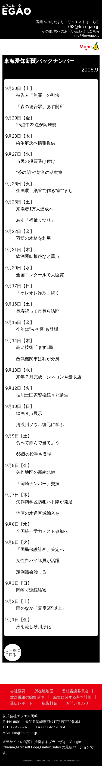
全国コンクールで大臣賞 (40, 274)
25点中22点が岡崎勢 (36, 124)
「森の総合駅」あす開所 (40, 106)
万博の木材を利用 (33, 238)
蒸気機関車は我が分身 (38, 358)
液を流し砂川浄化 (33, 626)
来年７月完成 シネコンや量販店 (48, 377)
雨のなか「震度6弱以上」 (41, 608)
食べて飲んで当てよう (38, 442)
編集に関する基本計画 (72, 697)
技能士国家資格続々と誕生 (42, 395)
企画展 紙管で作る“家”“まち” (45, 190)
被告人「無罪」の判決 (38, 95)
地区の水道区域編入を (38, 513)
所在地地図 (43, 691)
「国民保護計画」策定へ (40, 549)
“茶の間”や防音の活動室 (39, 172)
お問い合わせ (77, 703)
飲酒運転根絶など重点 (38, 256)
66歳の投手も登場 (33, 454)
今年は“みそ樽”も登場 (37, 329)
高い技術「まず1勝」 (37, 347)
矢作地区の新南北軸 (35, 472)
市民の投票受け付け (35, 161)
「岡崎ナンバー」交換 (38, 483)
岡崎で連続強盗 (31, 590)
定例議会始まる (31, 572)
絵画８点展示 (29, 413)
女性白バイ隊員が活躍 (38, 560)
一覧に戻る (14, 652)
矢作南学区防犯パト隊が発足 (44, 501)
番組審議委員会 (75, 691)
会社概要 (17, 691)
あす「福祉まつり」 (35, 220)
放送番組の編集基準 (27, 697)
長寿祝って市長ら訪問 (38, 311)
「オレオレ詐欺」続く (38, 293)
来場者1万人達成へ (34, 209)
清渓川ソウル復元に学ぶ (40, 424)
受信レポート (21, 703)
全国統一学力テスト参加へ (42, 531)
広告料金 (49, 703)
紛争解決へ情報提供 (35, 143)
